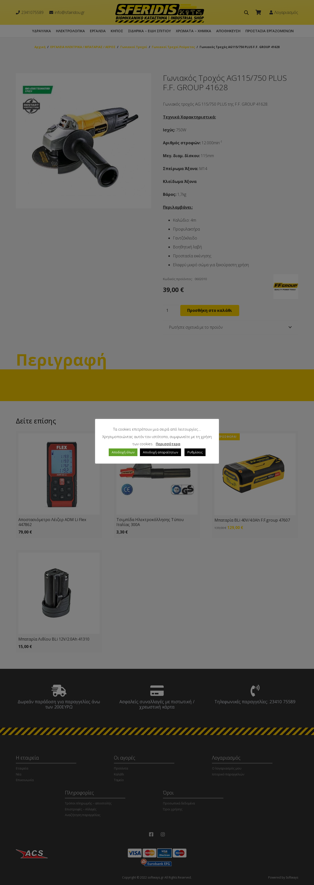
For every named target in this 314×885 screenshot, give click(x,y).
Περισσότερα (168, 443)
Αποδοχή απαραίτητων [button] (160, 452)
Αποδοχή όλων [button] (123, 452)
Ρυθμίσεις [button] (195, 452)
